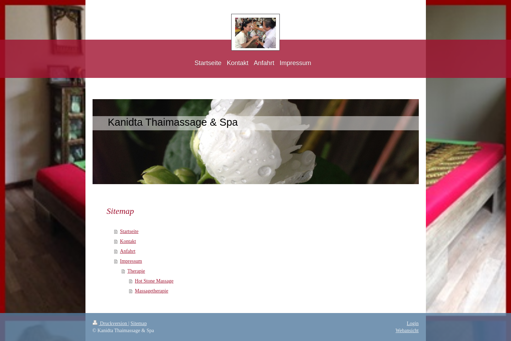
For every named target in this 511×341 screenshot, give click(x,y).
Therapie (136, 271)
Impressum (131, 261)
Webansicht (407, 330)
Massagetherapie (151, 291)
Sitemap (138, 323)
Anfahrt (127, 251)
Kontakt (128, 241)
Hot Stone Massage (154, 281)
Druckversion (110, 323)
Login (412, 323)
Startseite (129, 231)
